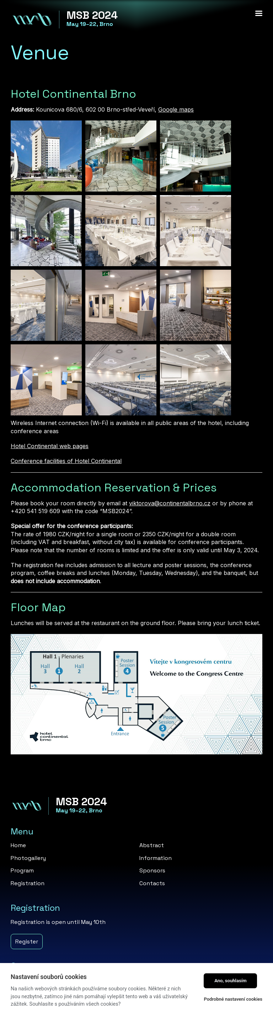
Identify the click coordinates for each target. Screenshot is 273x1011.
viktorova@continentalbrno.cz (169, 503)
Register (26, 941)
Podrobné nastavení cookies (233, 999)
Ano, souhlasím (230, 980)
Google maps (176, 109)
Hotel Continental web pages (50, 446)
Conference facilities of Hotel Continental (66, 460)
